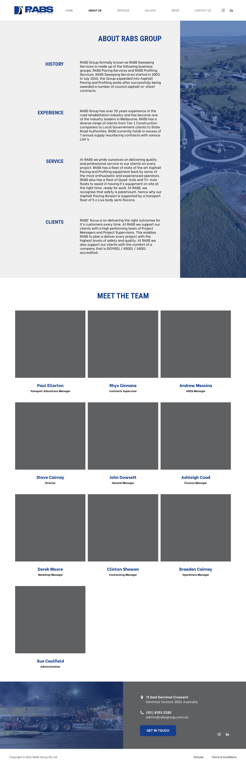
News (175, 10)
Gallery (150, 10)
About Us (95, 10)
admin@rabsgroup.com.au (170, 717)
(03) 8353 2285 (162, 712)
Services (123, 10)
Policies (198, 757)
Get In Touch (161, 730)
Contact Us (203, 10)
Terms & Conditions (224, 757)
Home (69, 10)
